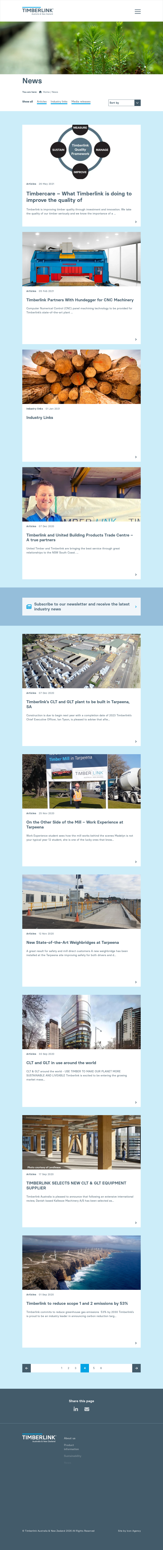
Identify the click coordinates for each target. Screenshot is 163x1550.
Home (46, 92)
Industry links (59, 101)
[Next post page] (136, 1368)
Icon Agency (134, 1530)
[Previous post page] (26, 1368)
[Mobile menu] (138, 12)
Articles (42, 101)
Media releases (81, 101)
